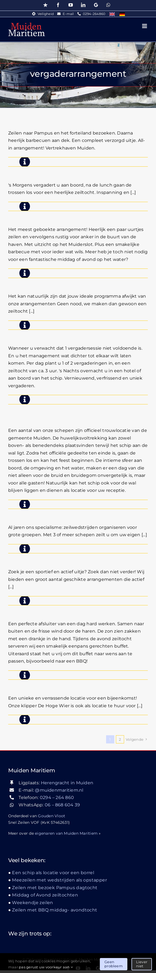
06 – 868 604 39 (62, 804)
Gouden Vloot (51, 815)
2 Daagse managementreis (52, 333)
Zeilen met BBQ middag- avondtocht (67, 215)
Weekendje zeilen (32, 902)
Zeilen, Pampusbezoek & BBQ (56, 118)
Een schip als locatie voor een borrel (65, 683)
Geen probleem (113, 964)
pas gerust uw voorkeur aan (46, 967)
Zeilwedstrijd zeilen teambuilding (62, 513)
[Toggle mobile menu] (145, 26)
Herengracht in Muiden (67, 782)
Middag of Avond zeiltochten (54, 609)
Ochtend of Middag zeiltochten (58, 557)
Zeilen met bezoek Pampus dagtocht (54, 887)
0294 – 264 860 (57, 797)
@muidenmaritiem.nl (59, 790)
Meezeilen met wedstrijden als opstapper (59, 880)
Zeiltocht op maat (36, 282)
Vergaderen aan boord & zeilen (57, 170)
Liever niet (141, 964)
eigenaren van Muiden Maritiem (66, 833)
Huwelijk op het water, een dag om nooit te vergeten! (77, 412)
